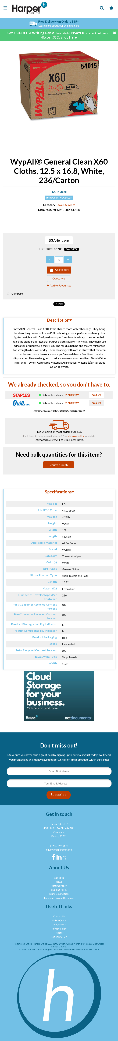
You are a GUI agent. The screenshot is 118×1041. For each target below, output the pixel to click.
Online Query (59, 920)
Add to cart (59, 270)
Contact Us (59, 916)
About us (59, 877)
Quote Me (58, 278)
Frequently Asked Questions (59, 898)
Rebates (59, 932)
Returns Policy (59, 885)
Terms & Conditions (59, 893)
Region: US (56, 936)
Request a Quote (59, 464)
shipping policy (76, 436)
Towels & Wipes (65, 204)
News (59, 881)
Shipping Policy (59, 889)
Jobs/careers (59, 924)
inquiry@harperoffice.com (59, 849)
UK (65, 936)
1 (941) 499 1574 (59, 845)
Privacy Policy (59, 928)
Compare (14, 294)
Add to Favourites (59, 285)
